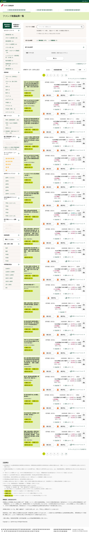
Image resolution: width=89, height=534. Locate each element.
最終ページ (66, 75)
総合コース (7, 228)
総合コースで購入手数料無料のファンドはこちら (12, 148)
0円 (5, 288)
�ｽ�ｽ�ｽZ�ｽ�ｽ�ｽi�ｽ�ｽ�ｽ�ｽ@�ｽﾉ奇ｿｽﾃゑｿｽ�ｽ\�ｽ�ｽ (62, 530)
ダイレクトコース (9, 231)
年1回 (6, 261)
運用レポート (68, 91)
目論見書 (57, 91)
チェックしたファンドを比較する (78, 78)
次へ (62, 75)
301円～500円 (8, 278)
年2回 (6, 257)
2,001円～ (7, 268)
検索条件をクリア (81, 63)
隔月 (6, 251)
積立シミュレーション (76, 95)
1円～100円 (7, 284)
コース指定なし (8, 225)
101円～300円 (8, 281)
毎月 (6, 248)
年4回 (6, 254)
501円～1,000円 (8, 275)
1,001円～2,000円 (9, 272)
